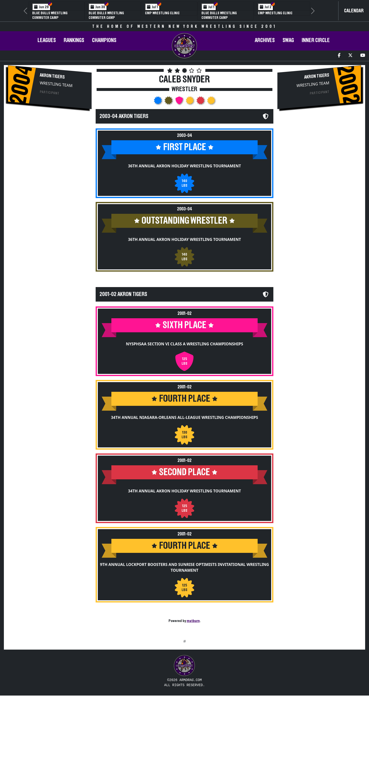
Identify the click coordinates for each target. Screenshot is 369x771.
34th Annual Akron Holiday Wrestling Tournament (184, 491)
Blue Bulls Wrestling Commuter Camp (106, 15)
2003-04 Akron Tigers (124, 116)
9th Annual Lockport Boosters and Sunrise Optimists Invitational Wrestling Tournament (184, 567)
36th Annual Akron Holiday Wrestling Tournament (184, 166)
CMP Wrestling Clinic (162, 13)
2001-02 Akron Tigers (123, 294)
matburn (193, 621)
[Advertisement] (50, 155)
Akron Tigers (52, 76)
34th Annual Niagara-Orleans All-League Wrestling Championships (184, 417)
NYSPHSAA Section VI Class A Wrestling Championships (184, 344)
